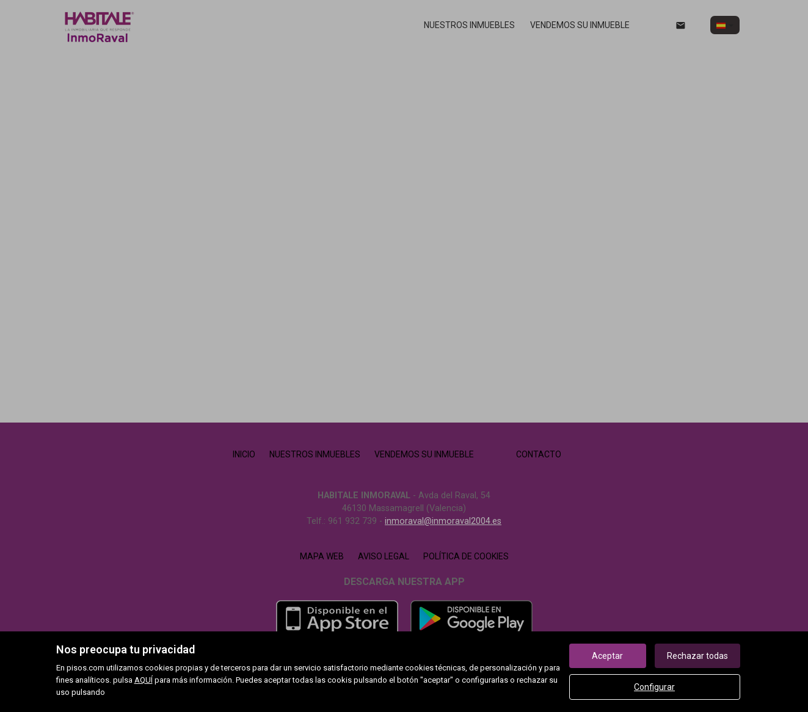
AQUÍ (143, 680)
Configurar (654, 687)
